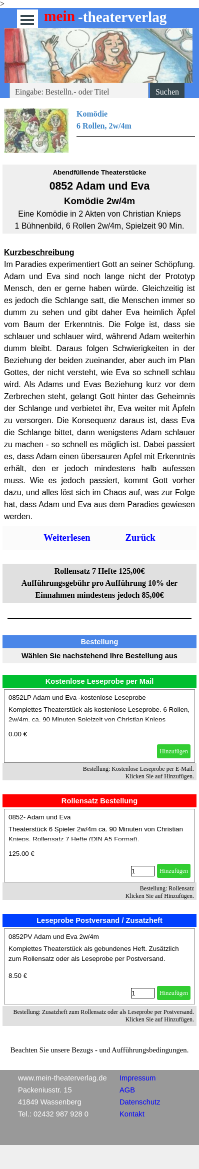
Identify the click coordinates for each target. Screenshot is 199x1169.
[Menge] (142, 871)
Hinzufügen (174, 751)
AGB (127, 1090)
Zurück (141, 537)
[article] (99, 726)
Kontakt (132, 1114)
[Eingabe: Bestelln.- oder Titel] (79, 92)
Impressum (138, 1078)
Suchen (167, 92)
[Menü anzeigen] (27, 20)
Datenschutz (140, 1102)
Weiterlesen (67, 537)
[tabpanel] (99, 130)
